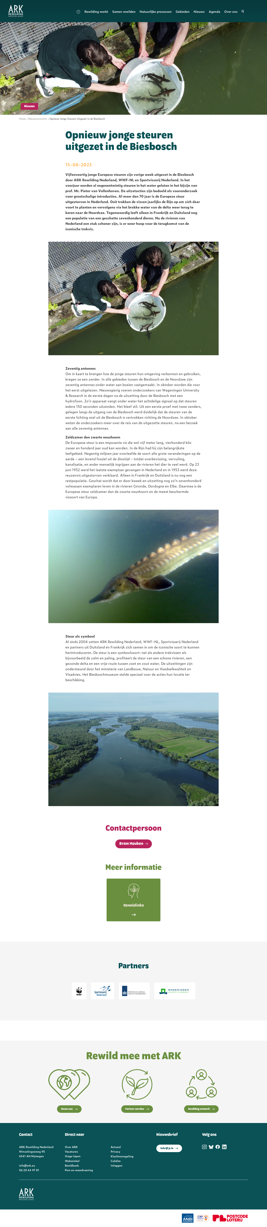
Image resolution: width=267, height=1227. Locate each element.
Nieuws (199, 11)
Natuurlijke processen (156, 11)
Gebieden (183, 11)
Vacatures (71, 1151)
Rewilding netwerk (201, 1109)
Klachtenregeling (122, 1156)
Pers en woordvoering (79, 1170)
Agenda (214, 11)
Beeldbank (72, 1165)
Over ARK (71, 1147)
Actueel (116, 1147)
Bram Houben (131, 844)
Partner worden (137, 1109)
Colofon (116, 1161)
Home (78, 11)
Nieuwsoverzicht (37, 118)
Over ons (231, 11)
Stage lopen (73, 1156)
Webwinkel (72, 1161)
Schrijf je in (169, 1148)
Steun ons (69, 1109)
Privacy (115, 1151)
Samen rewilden (124, 11)
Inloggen (116, 1165)
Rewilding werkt (96, 11)
